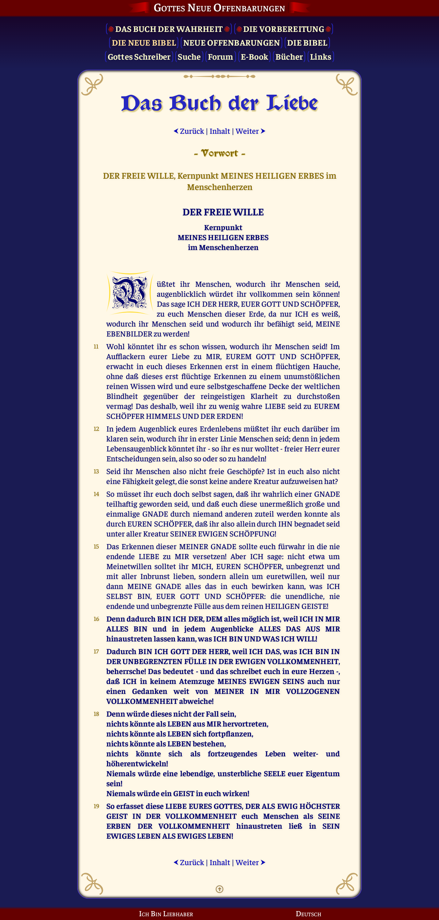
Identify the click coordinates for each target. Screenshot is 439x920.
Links (320, 56)
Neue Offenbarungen (231, 42)
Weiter (251, 130)
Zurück (188, 130)
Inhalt (220, 130)
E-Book (255, 56)
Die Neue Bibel (144, 42)
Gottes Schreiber (139, 56)
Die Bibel (307, 42)
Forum (220, 56)
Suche (189, 56)
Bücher (289, 56)
